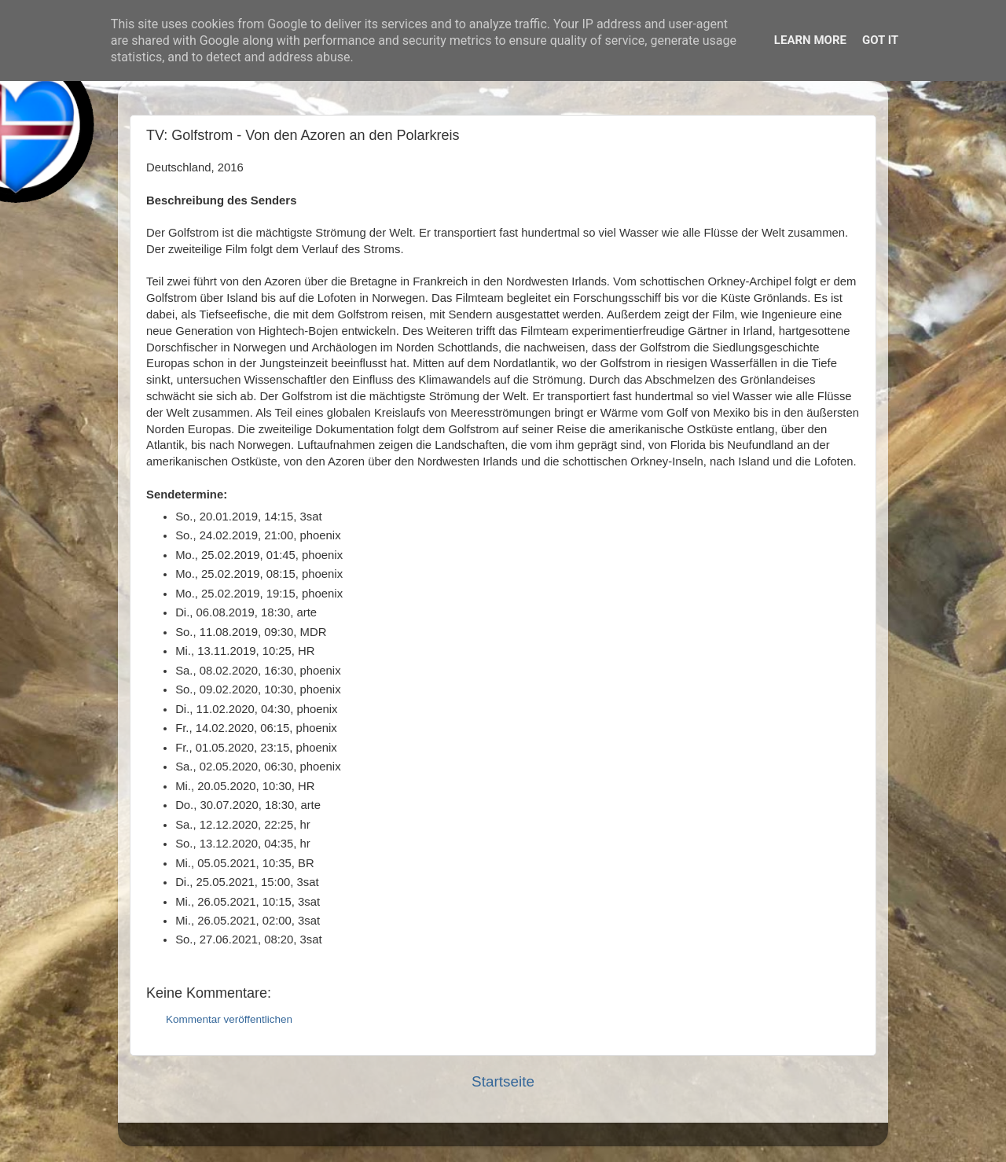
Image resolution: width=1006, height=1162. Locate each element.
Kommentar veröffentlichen (229, 1019)
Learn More (810, 40)
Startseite (503, 1081)
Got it (880, 40)
